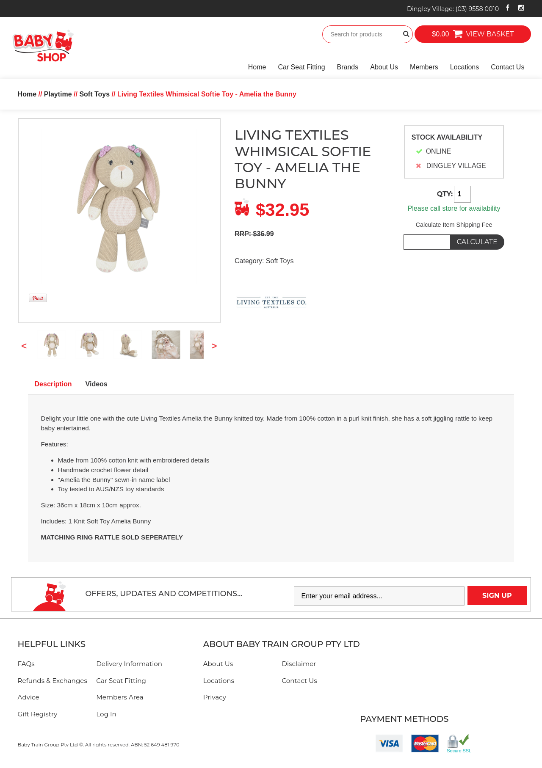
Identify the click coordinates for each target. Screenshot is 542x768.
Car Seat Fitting (301, 67)
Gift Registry (38, 714)
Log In (106, 714)
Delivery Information (129, 664)
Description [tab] (53, 384)
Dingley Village (453, 9)
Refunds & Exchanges (52, 681)
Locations (464, 67)
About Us (384, 67)
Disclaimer (299, 664)
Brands (348, 67)
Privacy (214, 697)
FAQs (26, 664)
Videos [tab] (97, 384)
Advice (28, 697)
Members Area (119, 697)
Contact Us (507, 67)
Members (424, 67)
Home (257, 67)
